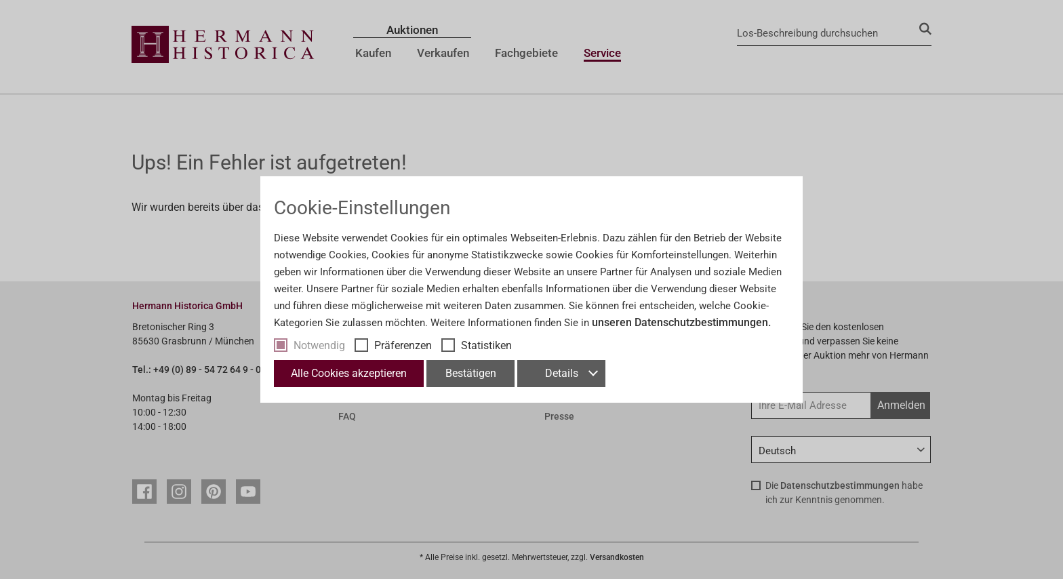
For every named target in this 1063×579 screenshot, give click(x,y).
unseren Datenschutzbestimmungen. (681, 322)
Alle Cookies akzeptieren (349, 373)
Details (571, 373)
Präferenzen (403, 345)
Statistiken (486, 345)
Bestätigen (470, 373)
